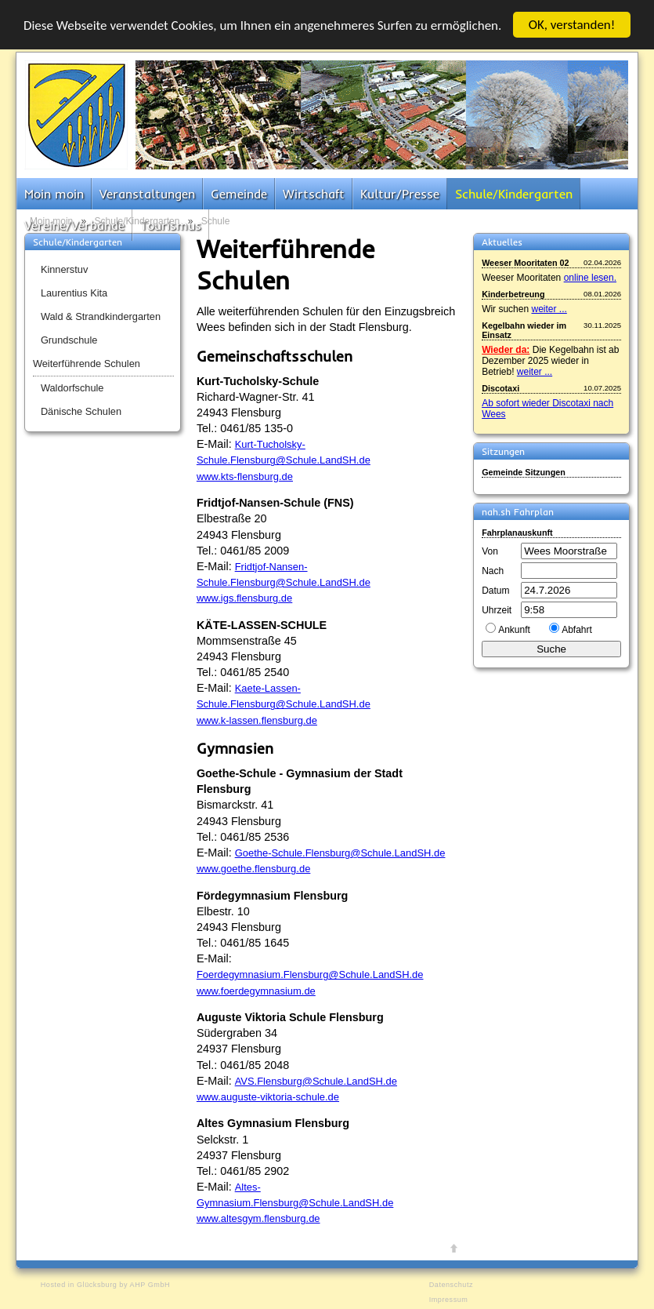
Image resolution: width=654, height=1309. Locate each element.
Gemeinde (239, 194)
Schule (215, 221)
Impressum (448, 1300)
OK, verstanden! (572, 24)
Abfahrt (577, 629)
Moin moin (54, 194)
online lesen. (590, 277)
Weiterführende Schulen (86, 363)
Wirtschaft (314, 194)
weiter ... (548, 309)
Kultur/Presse (399, 194)
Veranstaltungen (147, 194)
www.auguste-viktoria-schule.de (268, 1097)
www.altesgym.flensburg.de (258, 1218)
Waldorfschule (72, 388)
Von (490, 551)
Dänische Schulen (81, 411)
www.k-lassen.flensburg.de (257, 720)
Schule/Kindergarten (514, 194)
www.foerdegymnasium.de (256, 991)
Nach (493, 570)
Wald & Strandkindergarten (101, 316)
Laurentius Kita (74, 293)
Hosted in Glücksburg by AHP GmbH (105, 1285)
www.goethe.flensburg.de (253, 868)
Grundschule (69, 340)
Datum (495, 590)
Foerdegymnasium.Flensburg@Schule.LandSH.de (310, 974)
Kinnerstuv (64, 269)
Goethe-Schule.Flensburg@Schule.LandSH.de (340, 853)
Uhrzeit (496, 610)
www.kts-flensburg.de (245, 476)
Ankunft (514, 629)
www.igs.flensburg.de (244, 598)
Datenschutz (451, 1285)
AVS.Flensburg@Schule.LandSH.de (316, 1081)
